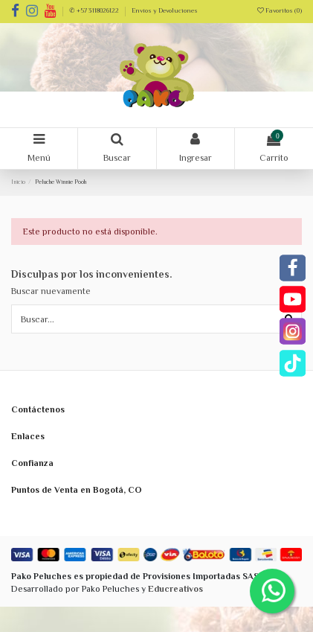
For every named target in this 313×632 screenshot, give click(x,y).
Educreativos (175, 589)
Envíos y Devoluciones (165, 10)
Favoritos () (279, 10)
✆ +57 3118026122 (94, 10)
